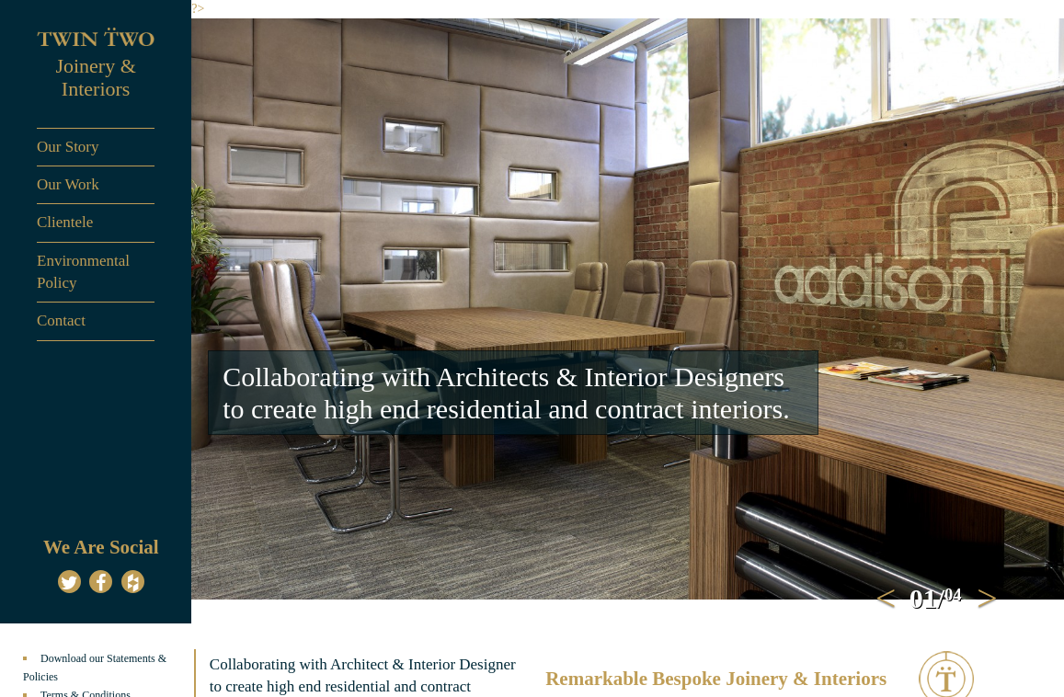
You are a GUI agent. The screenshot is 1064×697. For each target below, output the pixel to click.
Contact (61, 320)
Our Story (68, 146)
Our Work (68, 184)
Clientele (65, 222)
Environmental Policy (83, 271)
